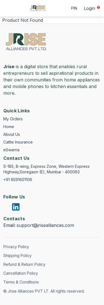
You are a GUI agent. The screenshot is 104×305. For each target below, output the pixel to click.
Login (89, 8)
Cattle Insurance (18, 142)
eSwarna (11, 149)
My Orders (13, 118)
